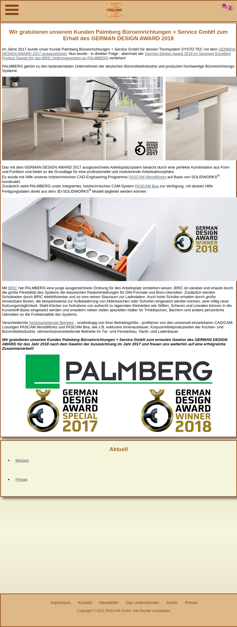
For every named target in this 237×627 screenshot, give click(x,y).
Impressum (61, 602)
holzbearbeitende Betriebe (51, 322)
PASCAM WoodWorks (147, 177)
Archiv (172, 602)
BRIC (12, 288)
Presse (21, 479)
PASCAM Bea (147, 186)
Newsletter (109, 602)
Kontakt (85, 602)
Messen (22, 460)
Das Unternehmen (142, 602)
